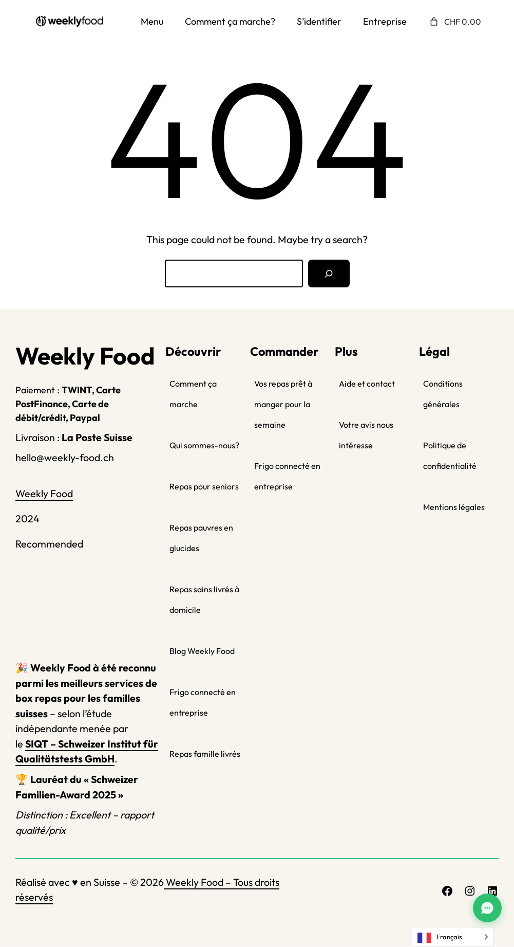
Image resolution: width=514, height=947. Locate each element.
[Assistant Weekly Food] (487, 908)
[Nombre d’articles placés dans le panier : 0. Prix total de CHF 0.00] (454, 21)
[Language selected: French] (452, 937)
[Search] (328, 274)
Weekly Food (44, 493)
